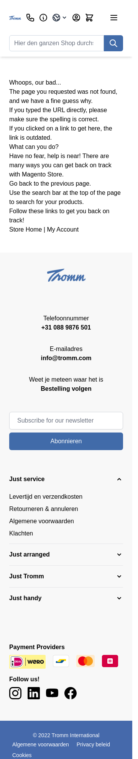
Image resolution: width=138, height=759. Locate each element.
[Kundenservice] (30, 17)
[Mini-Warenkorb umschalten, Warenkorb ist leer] (89, 17)
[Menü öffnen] (114, 17)
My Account (63, 229)
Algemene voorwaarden (41, 521)
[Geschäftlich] (43, 17)
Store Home (25, 229)
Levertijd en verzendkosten (45, 496)
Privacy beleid (93, 744)
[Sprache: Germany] (59, 17)
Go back (20, 183)
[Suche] (113, 43)
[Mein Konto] (76, 17)
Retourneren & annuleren (43, 509)
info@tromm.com (66, 358)
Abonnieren (66, 441)
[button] (66, 479)
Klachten (21, 533)
